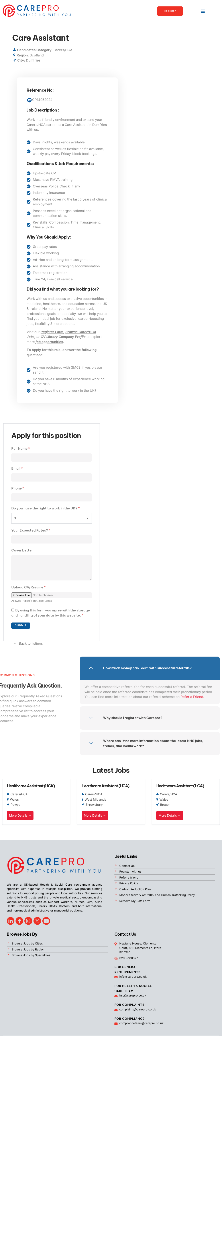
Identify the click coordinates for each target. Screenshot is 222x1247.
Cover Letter (22, 550)
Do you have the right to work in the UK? (45, 508)
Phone (17, 488)
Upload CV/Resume (28, 588)
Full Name (20, 448)
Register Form (52, 332)
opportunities (49, 342)
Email (17, 468)
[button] (202, 11)
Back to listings (31, 644)
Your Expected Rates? (30, 530)
